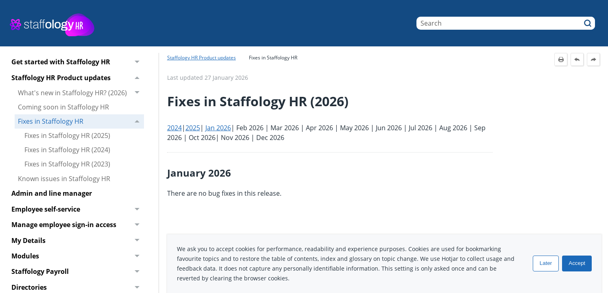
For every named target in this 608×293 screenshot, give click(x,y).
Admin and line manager (51, 193)
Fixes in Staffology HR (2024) (67, 149)
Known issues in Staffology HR (64, 178)
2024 (174, 127)
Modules (77, 256)
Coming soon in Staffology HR (63, 107)
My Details (77, 240)
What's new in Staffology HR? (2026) (81, 93)
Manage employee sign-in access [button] (77, 225)
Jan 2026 (218, 127)
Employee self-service (77, 209)
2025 (192, 127)
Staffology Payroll (77, 272)
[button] (587, 23)
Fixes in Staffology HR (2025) (67, 135)
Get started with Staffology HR (77, 62)
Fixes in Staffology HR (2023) (67, 164)
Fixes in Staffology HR (81, 121)
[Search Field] (505, 23)
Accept (577, 263)
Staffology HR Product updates (77, 77)
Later (546, 263)
